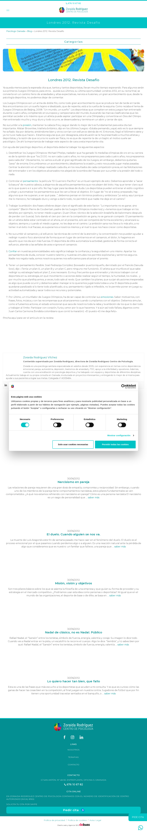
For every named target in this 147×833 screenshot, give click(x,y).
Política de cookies (77, 820)
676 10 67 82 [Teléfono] (73, 3)
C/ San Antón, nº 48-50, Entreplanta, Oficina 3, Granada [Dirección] (73, 780)
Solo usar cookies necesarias (73, 444)
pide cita (138, 817)
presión (27, 125)
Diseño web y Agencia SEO (68, 825)
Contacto (73, 764)
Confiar (13, 251)
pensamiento (30, 181)
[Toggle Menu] (7, 11)
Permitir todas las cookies (115, 444)
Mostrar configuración (118, 435)
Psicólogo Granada (15, 31)
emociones (107, 297)
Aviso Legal (95, 820)
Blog (29, 31)
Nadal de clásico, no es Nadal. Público (73, 632)
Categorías (73, 41)
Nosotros (73, 749)
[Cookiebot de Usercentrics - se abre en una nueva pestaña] (123, 386)
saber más (93, 497)
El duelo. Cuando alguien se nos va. (73, 534)
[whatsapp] (140, 827)
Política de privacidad (54, 820)
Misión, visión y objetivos (73, 583)
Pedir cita (71, 810)
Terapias (73, 757)
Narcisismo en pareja (73, 482)
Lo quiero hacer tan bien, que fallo (73, 681)
